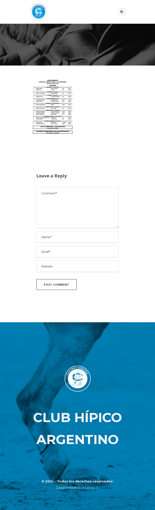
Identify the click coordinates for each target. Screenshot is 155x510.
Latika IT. (92, 488)
